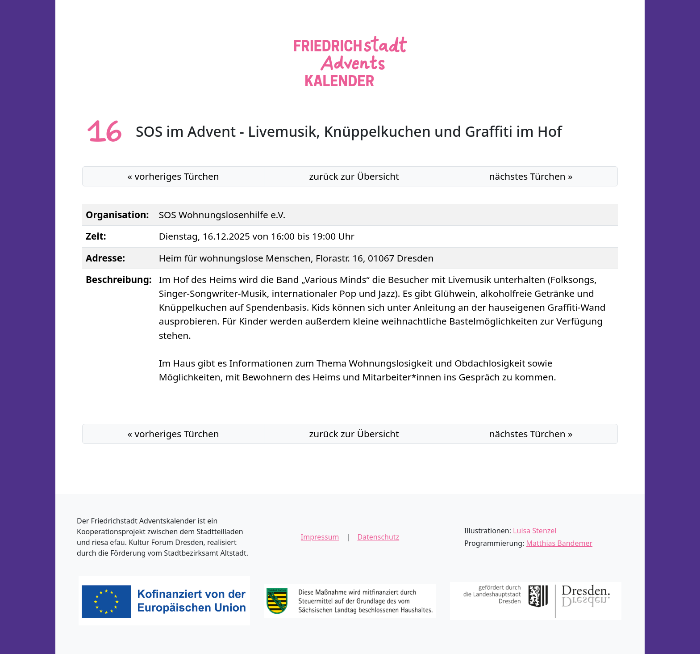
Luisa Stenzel (534, 531)
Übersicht (354, 176)
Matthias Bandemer (559, 543)
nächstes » (531, 176)
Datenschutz (378, 537)
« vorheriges (173, 176)
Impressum (320, 537)
